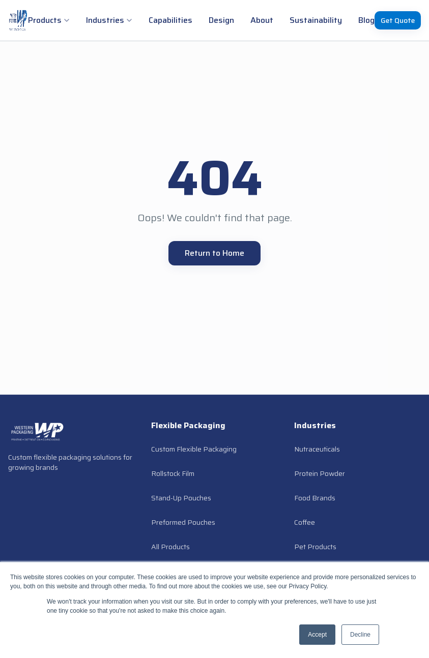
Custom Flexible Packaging (194, 449)
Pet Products (315, 546)
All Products (170, 546)
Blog (366, 20)
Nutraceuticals (317, 449)
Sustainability (316, 20)
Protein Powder (319, 473)
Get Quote (398, 20)
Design (221, 20)
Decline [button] (360, 634)
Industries (109, 20)
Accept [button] (317, 634)
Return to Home (214, 253)
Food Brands (314, 497)
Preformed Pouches (183, 522)
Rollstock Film (172, 473)
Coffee (304, 522)
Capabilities (170, 20)
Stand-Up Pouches (181, 497)
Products (49, 20)
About (261, 20)
